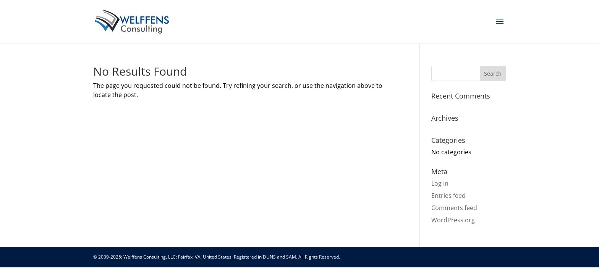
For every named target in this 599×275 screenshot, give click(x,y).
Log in (439, 183)
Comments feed (454, 208)
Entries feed (448, 195)
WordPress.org (453, 220)
